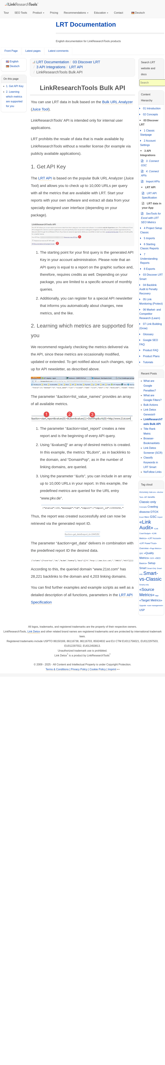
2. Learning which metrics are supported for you (14, 99)
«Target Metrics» (150, 600)
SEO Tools (20, 12)
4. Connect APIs (150, 173)
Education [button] (101, 12)
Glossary (146, 334)
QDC (141, 553)
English (12, 61)
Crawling (153, 506)
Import (159, 517)
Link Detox (33, 631)
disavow (144, 511)
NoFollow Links (153, 472)
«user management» (155, 605)
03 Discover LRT (86, 62)
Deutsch (138, 12)
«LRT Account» (154, 538)
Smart (143, 568)
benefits (151, 497)
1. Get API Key (14, 86)
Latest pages (33, 50)
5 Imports (147, 238)
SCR (152, 558)
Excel (141, 517)
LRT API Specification (149, 195)
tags (157, 595)
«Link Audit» (146, 524)
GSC (153, 516)
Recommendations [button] (76, 12)
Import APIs (150, 181)
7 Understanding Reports (149, 258)
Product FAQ (148, 350)
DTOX (155, 511)
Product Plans (149, 356)
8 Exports (147, 269)
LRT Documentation (86, 24)
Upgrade (142, 605)
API (145, 497)
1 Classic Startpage (147, 132)
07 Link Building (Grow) (150, 326)
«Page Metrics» (155, 548)
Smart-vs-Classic (150, 576)
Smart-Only (151, 568)
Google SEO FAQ (148, 342)
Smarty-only (144, 585)
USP (142, 610)
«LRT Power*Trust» (148, 543)
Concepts (143, 507)
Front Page (11, 50)
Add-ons (152, 492)
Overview (144, 548)
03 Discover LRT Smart (151, 276)
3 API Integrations (50, 67)
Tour (6, 12)
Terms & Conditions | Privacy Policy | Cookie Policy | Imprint (81, 669)
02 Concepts (148, 114)
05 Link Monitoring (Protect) (151, 301)
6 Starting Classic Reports (149, 246)
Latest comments (58, 50)
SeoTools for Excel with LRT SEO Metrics (151, 218)
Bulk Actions (151, 404)
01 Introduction (150, 108)
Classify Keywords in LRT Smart (151, 462)
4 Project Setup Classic (151, 230)
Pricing (54, 12)
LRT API (76, 67)
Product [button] (38, 12)
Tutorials (146, 362)
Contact (118, 12)
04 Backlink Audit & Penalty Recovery (148, 289)
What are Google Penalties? (150, 385)
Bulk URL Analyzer (117, 102)
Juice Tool (40, 109)
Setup (151, 563)
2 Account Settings (148, 142)
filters (146, 517)
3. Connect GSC (150, 163)
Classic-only (147, 502)
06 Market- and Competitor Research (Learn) (150, 314)
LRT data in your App (151, 205)
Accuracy (144, 492)
